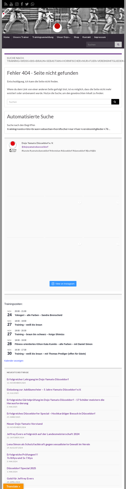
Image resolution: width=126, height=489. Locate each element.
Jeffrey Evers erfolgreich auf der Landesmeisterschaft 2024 (43, 433)
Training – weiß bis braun (28, 324)
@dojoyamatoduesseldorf (35, 147)
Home (7, 37)
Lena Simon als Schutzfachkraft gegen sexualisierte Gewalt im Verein (48, 444)
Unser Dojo (63, 37)
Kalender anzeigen (13, 360)
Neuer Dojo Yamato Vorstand (25, 423)
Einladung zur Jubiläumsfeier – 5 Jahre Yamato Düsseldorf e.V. (44, 389)
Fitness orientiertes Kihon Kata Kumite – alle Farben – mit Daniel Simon (54, 344)
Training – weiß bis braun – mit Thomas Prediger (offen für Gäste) (50, 353)
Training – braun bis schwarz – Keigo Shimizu (39, 334)
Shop (76, 37)
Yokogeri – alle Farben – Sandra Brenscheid (38, 315)
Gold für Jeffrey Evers (20, 478)
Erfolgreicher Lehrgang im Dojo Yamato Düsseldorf (38, 379)
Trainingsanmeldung (42, 37)
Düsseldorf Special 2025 (21, 468)
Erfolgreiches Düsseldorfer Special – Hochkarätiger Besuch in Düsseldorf (51, 413)
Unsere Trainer (21, 37)
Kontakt (86, 37)
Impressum (100, 37)
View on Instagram (63, 283)
